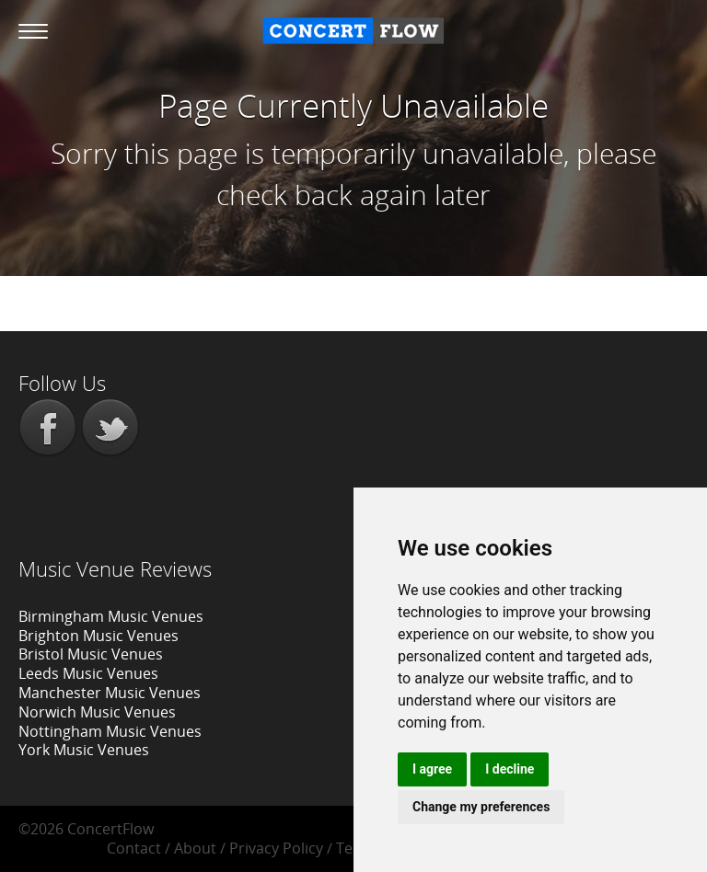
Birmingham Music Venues (110, 616)
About (195, 848)
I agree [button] (432, 769)
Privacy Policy (276, 848)
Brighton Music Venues (98, 635)
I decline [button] (509, 769)
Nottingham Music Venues (110, 731)
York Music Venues (83, 750)
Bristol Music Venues (90, 654)
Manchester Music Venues (109, 693)
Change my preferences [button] (481, 806)
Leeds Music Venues (88, 673)
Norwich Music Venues (97, 712)
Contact (134, 848)
